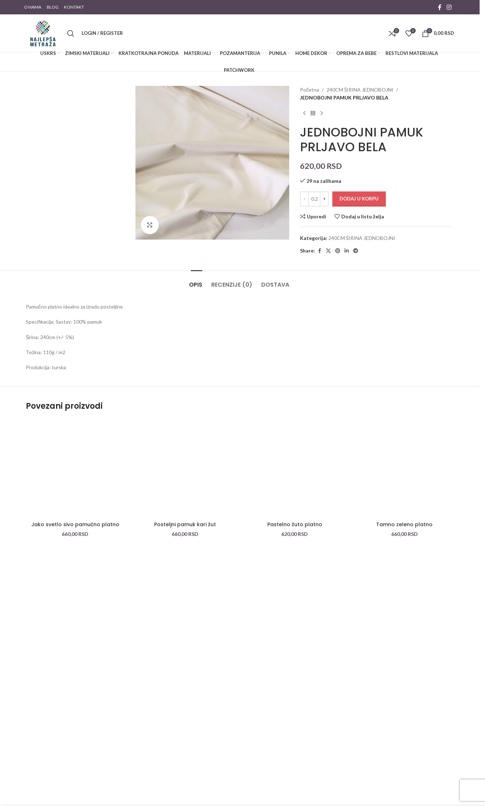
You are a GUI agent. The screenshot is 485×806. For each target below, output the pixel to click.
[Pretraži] (71, 33)
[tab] (196, 281)
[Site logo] (43, 32)
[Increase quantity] (324, 199)
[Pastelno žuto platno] (295, 468)
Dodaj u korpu (359, 199)
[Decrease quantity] (304, 199)
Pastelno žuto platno (294, 524)
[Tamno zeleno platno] (404, 468)
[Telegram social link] (355, 251)
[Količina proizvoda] (314, 199)
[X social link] (328, 251)
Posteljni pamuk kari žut (185, 524)
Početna (309, 90)
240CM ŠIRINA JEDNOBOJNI (360, 90)
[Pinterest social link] (337, 251)
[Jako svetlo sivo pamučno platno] (75, 468)
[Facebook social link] (439, 7)
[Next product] (321, 113)
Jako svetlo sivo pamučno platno (75, 524)
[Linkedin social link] (346, 251)
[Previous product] (304, 113)
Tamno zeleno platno (404, 524)
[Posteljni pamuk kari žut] (185, 468)
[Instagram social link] (449, 7)
